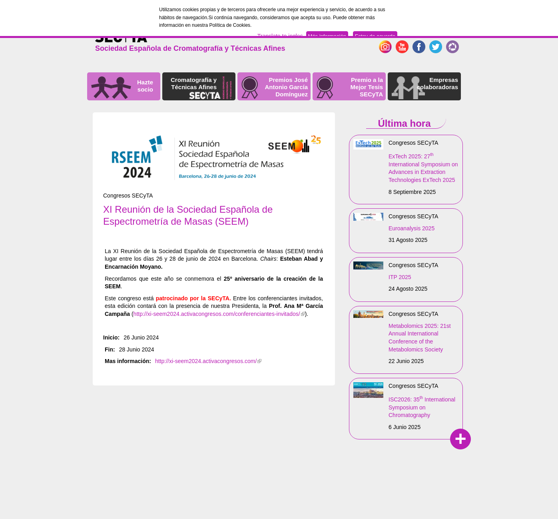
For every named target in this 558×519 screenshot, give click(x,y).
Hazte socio (145, 86)
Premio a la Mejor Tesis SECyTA (367, 87)
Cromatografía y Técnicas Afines (194, 83)
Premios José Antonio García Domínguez (286, 87)
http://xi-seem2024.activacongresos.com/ (208, 361)
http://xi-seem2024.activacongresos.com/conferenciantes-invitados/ (219, 314)
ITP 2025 (400, 277)
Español (448, 34)
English (424, 34)
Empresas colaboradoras (437, 83)
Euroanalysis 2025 (411, 228)
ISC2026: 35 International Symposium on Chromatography (422, 407)
